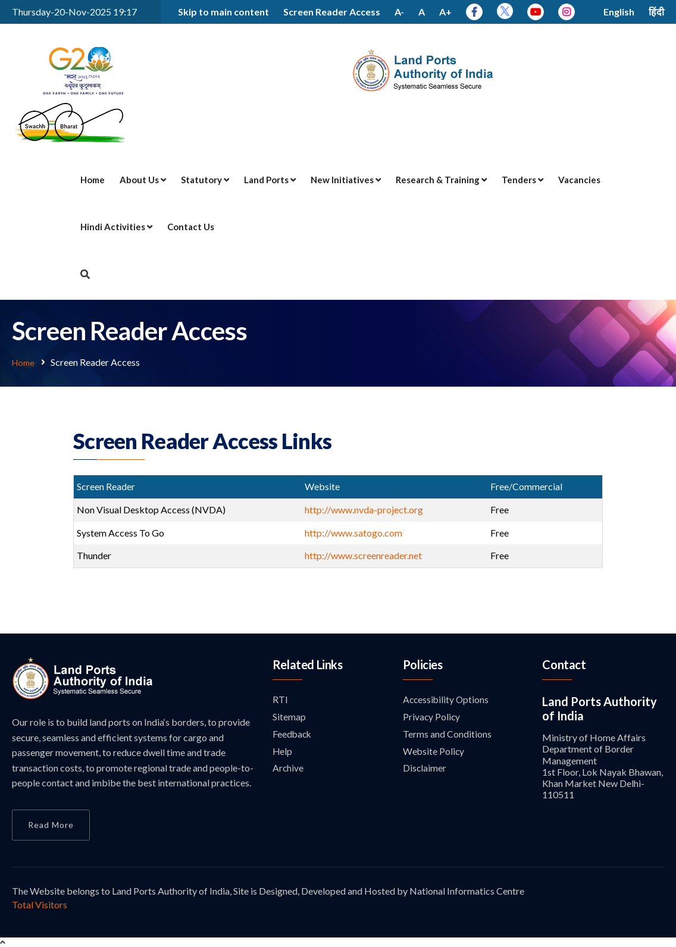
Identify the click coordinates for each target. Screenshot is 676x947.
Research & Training (441, 179)
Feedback (293, 735)
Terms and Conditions (447, 735)
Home (92, 179)
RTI (280, 699)
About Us (143, 179)
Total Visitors (39, 904)
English (618, 11)
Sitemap (289, 717)
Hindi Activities (116, 226)
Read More (51, 824)
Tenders (522, 179)
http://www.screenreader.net (363, 554)
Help (283, 752)
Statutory (205, 179)
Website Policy (434, 752)
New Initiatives (346, 179)
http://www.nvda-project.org (365, 509)
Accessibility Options (447, 699)
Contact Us (190, 226)
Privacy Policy (432, 717)
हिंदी (656, 11)
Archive (288, 770)
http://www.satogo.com (354, 532)
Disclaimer (425, 770)
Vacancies (579, 179)
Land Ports (270, 179)
